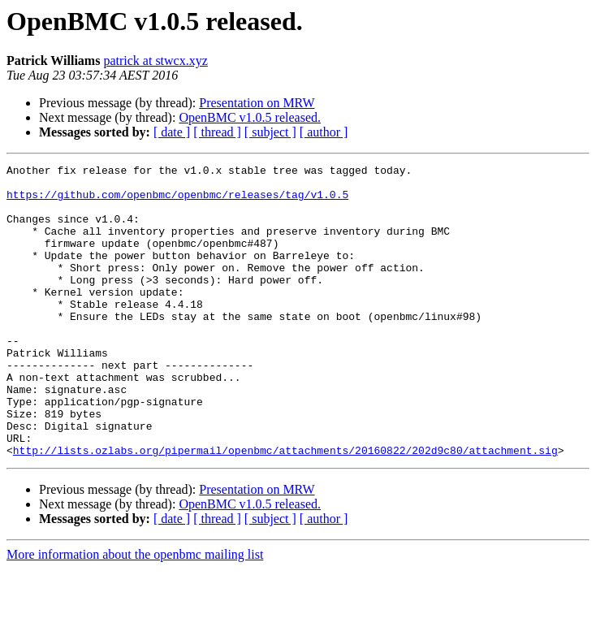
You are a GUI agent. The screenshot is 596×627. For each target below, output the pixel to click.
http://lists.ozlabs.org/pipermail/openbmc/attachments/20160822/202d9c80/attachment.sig (285, 508)
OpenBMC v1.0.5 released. (250, 117)
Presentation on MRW (256, 103)
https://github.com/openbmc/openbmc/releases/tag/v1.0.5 (177, 201)
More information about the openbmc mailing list (134, 613)
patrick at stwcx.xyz (155, 60)
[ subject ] (270, 132)
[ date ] (171, 132)
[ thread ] (217, 132)
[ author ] (324, 132)
